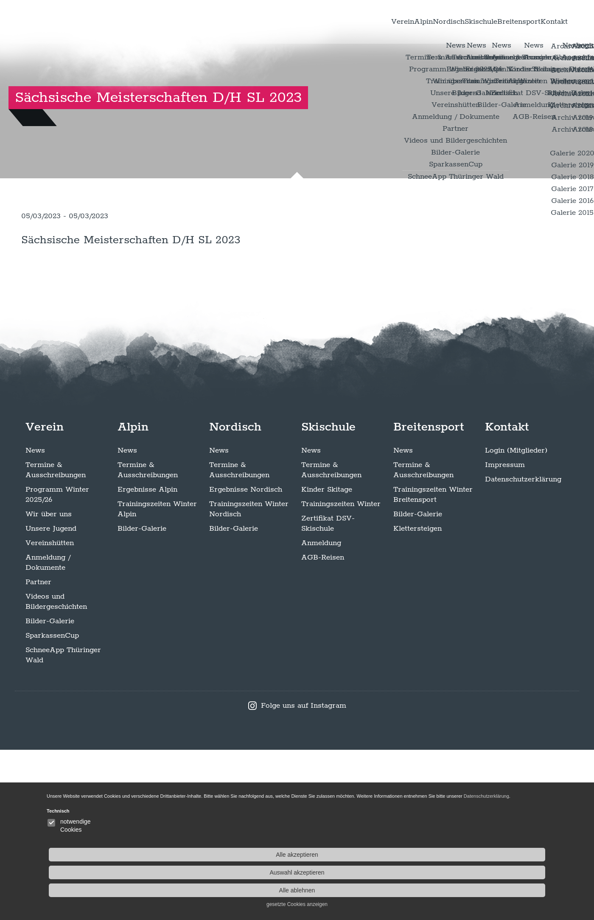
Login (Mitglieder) (516, 620)
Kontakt (543, 25)
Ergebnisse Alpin (147, 659)
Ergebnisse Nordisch (245, 659)
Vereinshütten (49, 713)
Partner (38, 752)
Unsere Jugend (50, 698)
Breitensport (490, 25)
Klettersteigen (417, 698)
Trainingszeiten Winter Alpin (157, 679)
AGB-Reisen (322, 727)
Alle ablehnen (501, 890)
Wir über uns (48, 684)
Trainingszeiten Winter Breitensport (433, 665)
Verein (303, 25)
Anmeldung (321, 713)
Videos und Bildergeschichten (56, 772)
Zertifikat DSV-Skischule (328, 693)
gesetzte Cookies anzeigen (500, 904)
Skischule (432, 25)
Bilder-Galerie (49, 791)
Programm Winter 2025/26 (57, 665)
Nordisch (381, 25)
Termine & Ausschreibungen (55, 640)
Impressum (505, 635)
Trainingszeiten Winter (341, 674)
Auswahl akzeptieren (500, 872)
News (35, 620)
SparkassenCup (52, 805)
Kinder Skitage (326, 659)
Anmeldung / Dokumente (47, 733)
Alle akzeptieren (500, 854)
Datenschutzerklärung (523, 649)
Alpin (339, 25)
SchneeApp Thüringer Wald (63, 825)
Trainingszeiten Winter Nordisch (249, 679)
